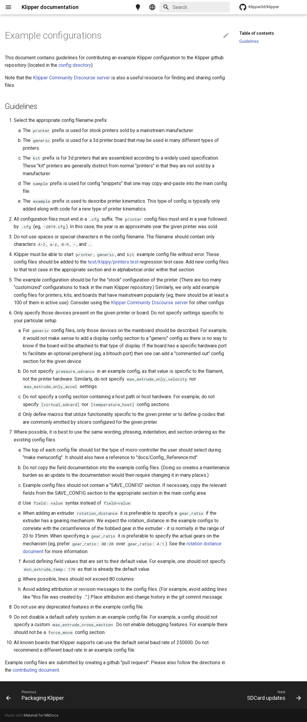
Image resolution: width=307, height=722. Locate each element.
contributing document (36, 670)
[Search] (194, 7)
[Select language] (152, 7)
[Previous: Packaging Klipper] (36, 695)
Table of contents (256, 33)
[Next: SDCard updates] (272, 695)
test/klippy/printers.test (113, 262)
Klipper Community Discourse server (71, 78)
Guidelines (249, 41)
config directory (74, 65)
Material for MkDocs (41, 715)
